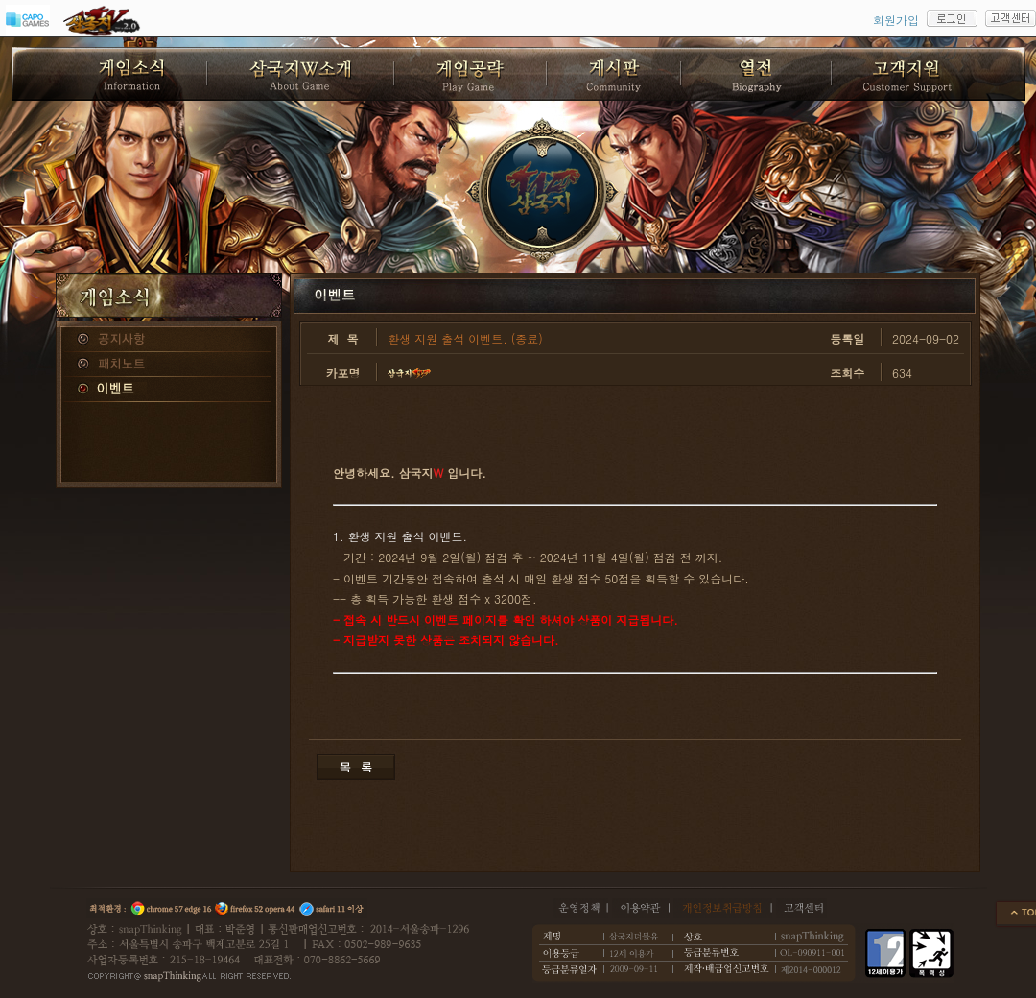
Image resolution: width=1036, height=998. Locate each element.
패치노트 (169, 364)
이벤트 (169, 389)
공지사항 (169, 339)
